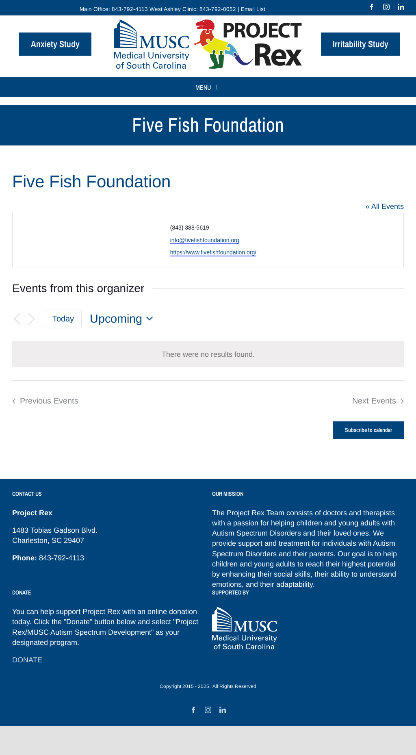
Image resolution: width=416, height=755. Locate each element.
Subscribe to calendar (368, 430)
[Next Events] (32, 319)
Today (63, 318)
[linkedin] (401, 7)
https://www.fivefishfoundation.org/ (213, 252)
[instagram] (386, 7)
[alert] (208, 354)
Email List (253, 9)
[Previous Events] (17, 319)
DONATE (27, 660)
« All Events (385, 206)
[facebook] (371, 7)
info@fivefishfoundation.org (204, 240)
